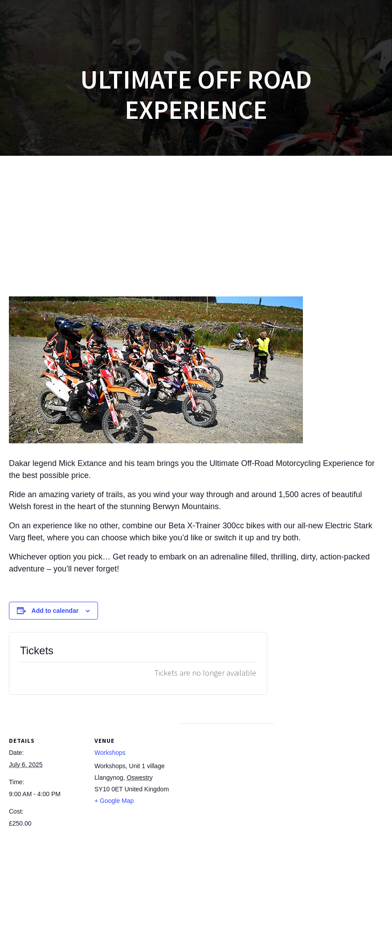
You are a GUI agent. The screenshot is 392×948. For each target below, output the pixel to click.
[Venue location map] (227, 785)
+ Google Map (114, 800)
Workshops (110, 752)
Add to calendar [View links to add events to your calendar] (55, 610)
